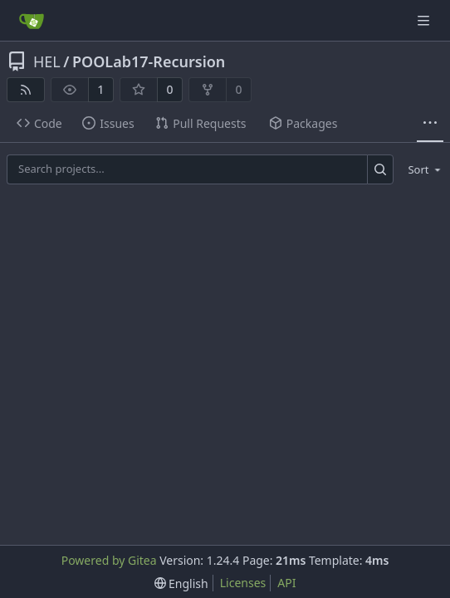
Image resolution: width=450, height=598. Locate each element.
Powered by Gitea (109, 560)
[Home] (31, 21)
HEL (47, 61)
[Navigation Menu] (425, 20)
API (286, 583)
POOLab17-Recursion (148, 61)
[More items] (430, 123)
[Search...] (380, 169)
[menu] (421, 169)
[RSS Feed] (26, 89)
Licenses (243, 583)
